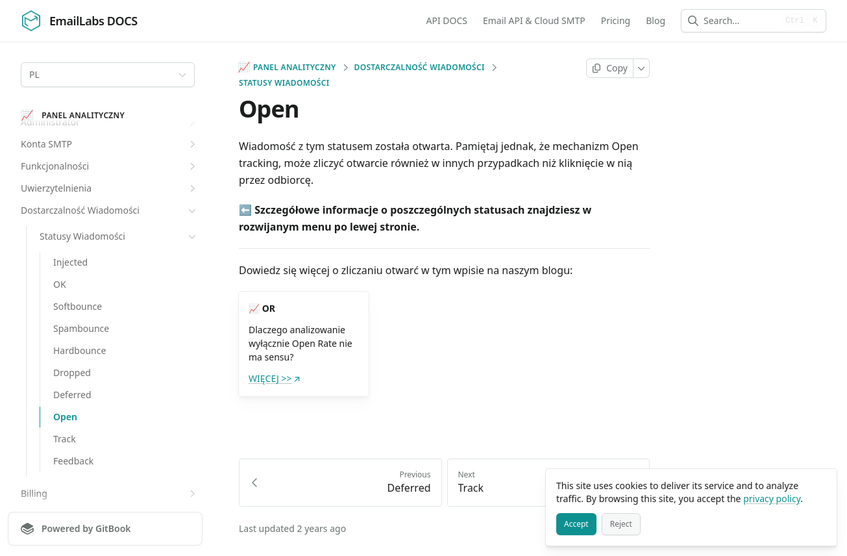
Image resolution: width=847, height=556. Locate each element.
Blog (655, 20)
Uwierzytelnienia (110, 188)
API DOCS (446, 20)
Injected (70, 262)
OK (59, 284)
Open (65, 417)
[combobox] (740, 21)
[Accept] (576, 524)
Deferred (72, 394)
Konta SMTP (110, 144)
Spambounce (81, 328)
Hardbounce (79, 350)
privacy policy (771, 498)
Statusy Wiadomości (119, 236)
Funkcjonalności (110, 166)
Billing (110, 493)
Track (64, 439)
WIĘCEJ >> (275, 378)
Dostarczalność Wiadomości (110, 210)
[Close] (821, 484)
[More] (641, 68)
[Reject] (621, 524)
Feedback (73, 461)
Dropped (72, 372)
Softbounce (77, 306)
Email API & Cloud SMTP (534, 20)
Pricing (615, 20)
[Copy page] (609, 68)
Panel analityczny (287, 67)
